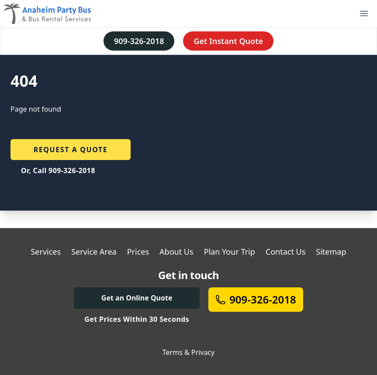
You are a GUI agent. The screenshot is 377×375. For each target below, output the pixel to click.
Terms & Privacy (188, 352)
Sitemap (331, 251)
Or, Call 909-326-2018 (58, 170)
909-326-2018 (139, 41)
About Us (176, 251)
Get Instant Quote (228, 41)
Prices (138, 251)
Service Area (94, 251)
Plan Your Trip (229, 251)
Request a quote (71, 149)
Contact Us (286, 251)
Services (46, 251)
